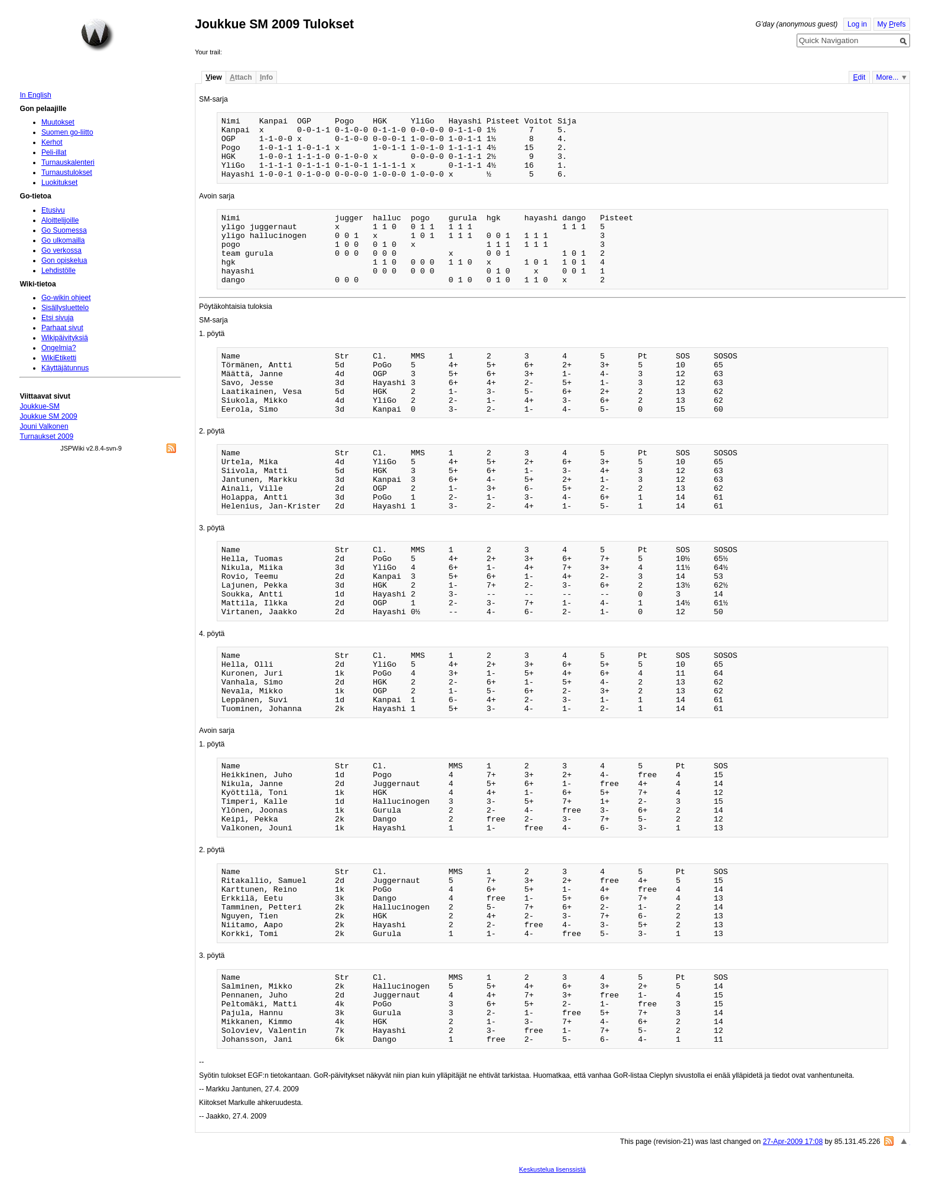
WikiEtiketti (58, 358)
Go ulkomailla (63, 240)
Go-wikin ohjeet (66, 298)
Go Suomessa (64, 230)
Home (97, 35)
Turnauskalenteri (67, 162)
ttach (241, 77)
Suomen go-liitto (67, 132)
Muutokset (57, 122)
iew (213, 77)
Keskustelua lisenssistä (552, 1169)
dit (859, 77)
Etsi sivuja (57, 318)
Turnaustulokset (66, 172)
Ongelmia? (58, 348)
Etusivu (53, 210)
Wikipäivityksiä (64, 338)
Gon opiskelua (64, 260)
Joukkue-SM (39, 406)
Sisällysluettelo (65, 308)
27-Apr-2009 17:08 (793, 1141)
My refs (892, 24)
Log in (857, 24)
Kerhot (52, 142)
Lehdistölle (58, 270)
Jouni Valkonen (43, 426)
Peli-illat (54, 152)
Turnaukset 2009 (46, 436)
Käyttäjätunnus (65, 368)
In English (35, 95)
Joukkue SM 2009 (48, 416)
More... (887, 77)
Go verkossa (61, 250)
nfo (266, 77)
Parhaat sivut (62, 328)
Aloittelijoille (60, 220)
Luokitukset (59, 182)
